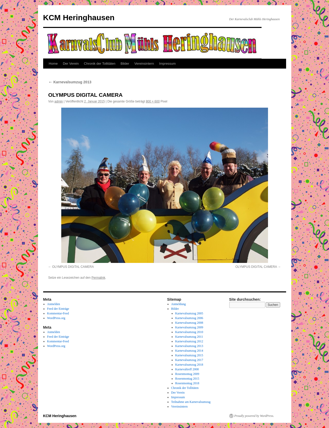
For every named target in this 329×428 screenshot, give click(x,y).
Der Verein (71, 63)
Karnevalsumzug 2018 (189, 364)
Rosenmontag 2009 (187, 374)
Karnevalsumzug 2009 (189, 327)
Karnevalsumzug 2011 (189, 336)
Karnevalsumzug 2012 (189, 341)
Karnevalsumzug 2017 (189, 360)
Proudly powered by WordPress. (254, 416)
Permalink (98, 277)
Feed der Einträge (58, 309)
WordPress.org (56, 318)
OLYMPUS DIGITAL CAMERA (73, 267)
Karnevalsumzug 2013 (69, 82)
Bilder (125, 63)
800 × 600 (153, 101)
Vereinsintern (144, 63)
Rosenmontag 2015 (187, 378)
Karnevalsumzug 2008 (189, 322)
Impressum (167, 63)
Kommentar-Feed (58, 313)
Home (53, 63)
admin (59, 101)
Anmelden (53, 304)
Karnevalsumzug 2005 (189, 313)
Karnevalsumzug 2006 (189, 318)
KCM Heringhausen (79, 17)
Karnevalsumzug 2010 (189, 332)
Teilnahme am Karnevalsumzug (190, 402)
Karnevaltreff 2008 (187, 369)
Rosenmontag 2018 (187, 383)
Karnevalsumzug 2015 (189, 355)
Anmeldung (178, 304)
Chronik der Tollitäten (100, 63)
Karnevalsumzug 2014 (189, 350)
